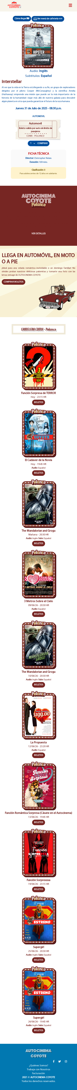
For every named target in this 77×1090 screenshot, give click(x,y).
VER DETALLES (39, 234)
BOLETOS (38, 402)
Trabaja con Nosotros (38, 1069)
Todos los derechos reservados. (38, 1081)
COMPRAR (42, 143)
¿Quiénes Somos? (38, 1065)
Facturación (38, 1073)
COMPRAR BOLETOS (13, 282)
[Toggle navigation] (70, 5)
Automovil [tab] (38, 116)
